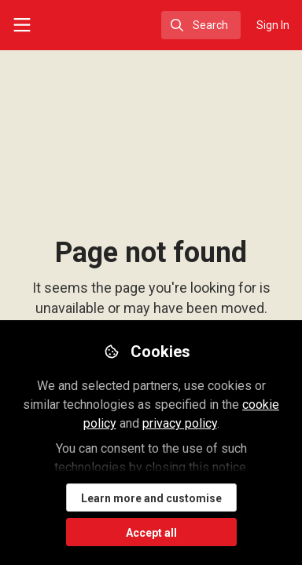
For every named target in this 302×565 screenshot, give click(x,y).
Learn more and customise (151, 498)
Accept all (151, 533)
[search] (201, 25)
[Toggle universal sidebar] (22, 25)
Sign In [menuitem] (272, 25)
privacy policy (179, 423)
